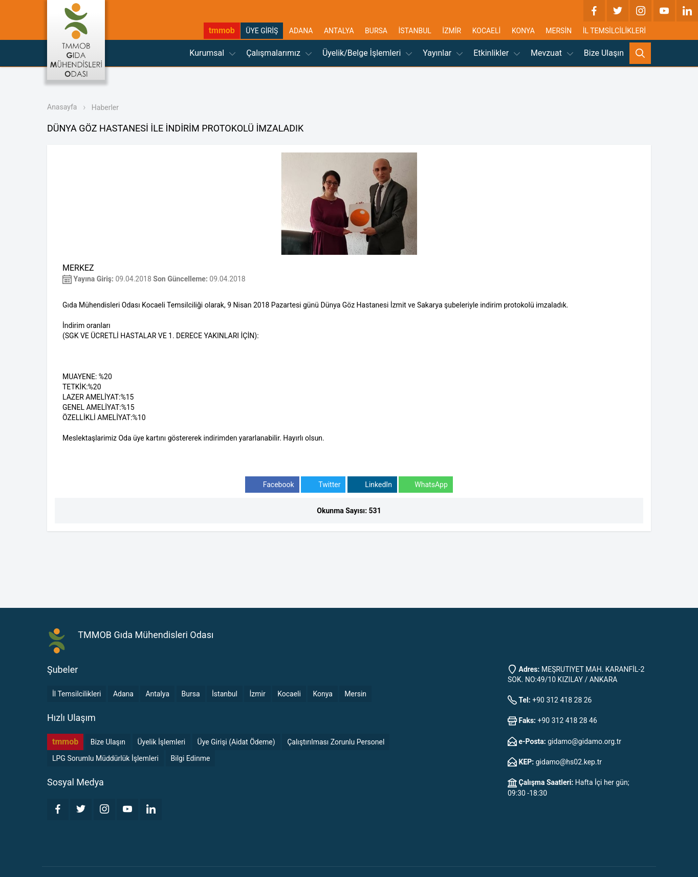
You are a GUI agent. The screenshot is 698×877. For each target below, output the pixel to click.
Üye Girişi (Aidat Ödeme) (236, 742)
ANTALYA (339, 31)
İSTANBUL (414, 31)
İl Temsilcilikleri (76, 694)
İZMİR (451, 31)
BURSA (376, 31)
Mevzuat (552, 53)
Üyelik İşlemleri (162, 742)
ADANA (301, 31)
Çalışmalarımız (279, 53)
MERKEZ (78, 268)
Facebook (272, 484)
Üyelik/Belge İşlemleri (367, 53)
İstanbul (224, 694)
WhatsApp (425, 484)
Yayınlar (443, 53)
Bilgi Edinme (190, 758)
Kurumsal (212, 53)
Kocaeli (289, 694)
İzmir (257, 694)
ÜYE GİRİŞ (262, 31)
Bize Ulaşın (604, 53)
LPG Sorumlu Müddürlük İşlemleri (105, 758)
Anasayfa (62, 107)
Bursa (191, 694)
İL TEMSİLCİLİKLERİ (614, 31)
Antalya (157, 694)
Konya (322, 694)
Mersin (355, 694)
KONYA (523, 31)
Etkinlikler (496, 53)
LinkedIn (372, 484)
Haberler (105, 107)
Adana (123, 694)
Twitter (323, 484)
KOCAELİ (486, 31)
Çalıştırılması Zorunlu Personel (335, 742)
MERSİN (559, 31)
